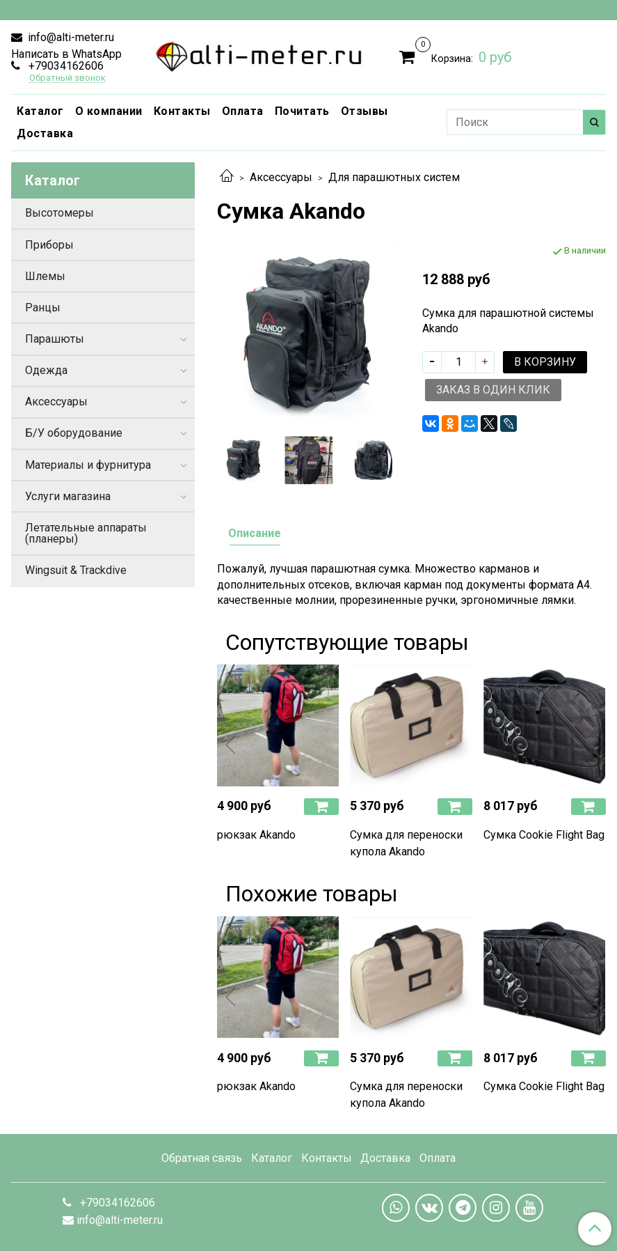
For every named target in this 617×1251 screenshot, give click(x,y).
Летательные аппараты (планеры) (86, 533)
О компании (109, 111)
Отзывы (364, 111)
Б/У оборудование (73, 433)
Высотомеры (59, 212)
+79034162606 (65, 65)
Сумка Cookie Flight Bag (543, 834)
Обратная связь (201, 1158)
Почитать (302, 111)
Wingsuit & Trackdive (76, 570)
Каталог (40, 111)
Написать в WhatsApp (66, 54)
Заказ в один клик (493, 389)
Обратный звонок (67, 78)
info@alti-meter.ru (69, 37)
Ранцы (43, 307)
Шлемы (45, 276)
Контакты (182, 111)
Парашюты (54, 338)
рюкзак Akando (256, 834)
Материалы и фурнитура (88, 465)
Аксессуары (281, 177)
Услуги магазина (68, 496)
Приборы (49, 244)
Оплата (243, 111)
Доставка (45, 133)
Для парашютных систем (394, 177)
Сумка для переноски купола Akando (406, 843)
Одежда (46, 370)
